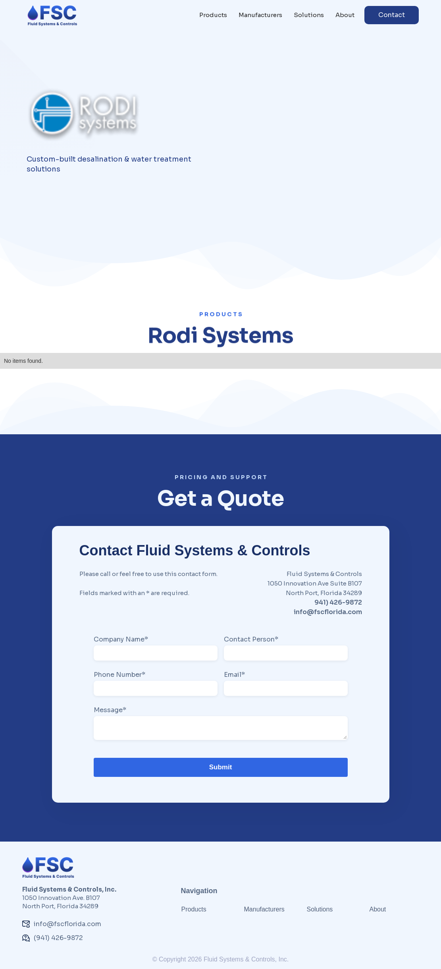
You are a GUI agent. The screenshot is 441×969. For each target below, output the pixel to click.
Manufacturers (260, 15)
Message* (110, 710)
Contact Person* (251, 639)
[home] (52, 15)
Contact (391, 15)
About (344, 15)
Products (213, 15)
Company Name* (121, 639)
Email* (234, 675)
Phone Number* (119, 675)
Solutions (309, 15)
